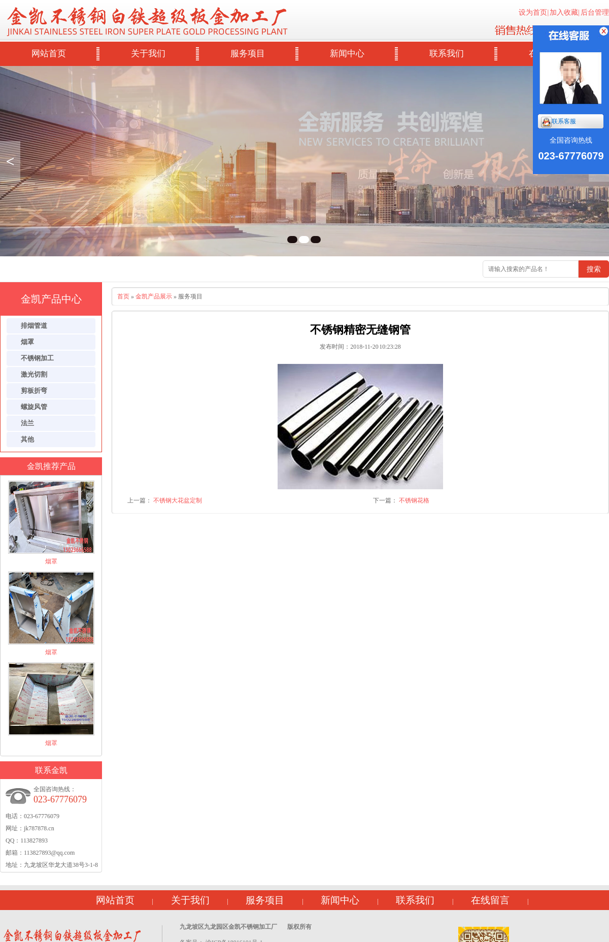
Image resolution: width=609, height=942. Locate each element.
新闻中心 (347, 53)
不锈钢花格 (414, 500)
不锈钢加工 (37, 358)
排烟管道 (34, 325)
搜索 (594, 269)
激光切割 (34, 374)
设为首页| (534, 12)
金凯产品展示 (154, 296)
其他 (27, 439)
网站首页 (48, 53)
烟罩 (27, 342)
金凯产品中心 (51, 299)
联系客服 (558, 122)
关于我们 (148, 53)
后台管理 (595, 12)
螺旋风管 (34, 407)
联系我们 (446, 53)
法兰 (27, 423)
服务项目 (247, 53)
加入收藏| (565, 12)
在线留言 (490, 900)
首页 (123, 296)
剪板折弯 (34, 390)
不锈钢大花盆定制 (177, 500)
